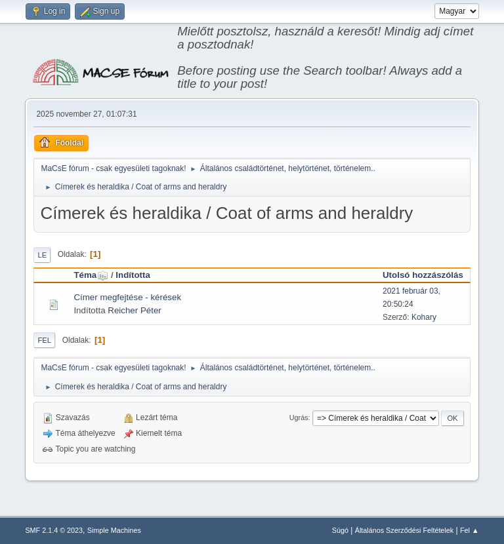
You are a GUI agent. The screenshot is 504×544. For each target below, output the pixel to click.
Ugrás (298, 417)
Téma (91, 275)
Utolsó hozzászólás (423, 275)
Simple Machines (114, 530)
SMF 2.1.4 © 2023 (54, 530)
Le (42, 255)
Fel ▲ (469, 530)
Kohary (423, 317)
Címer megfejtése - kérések (127, 297)
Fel (44, 340)
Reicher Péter (134, 310)
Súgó (340, 530)
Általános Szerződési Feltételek (404, 530)
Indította (133, 275)
